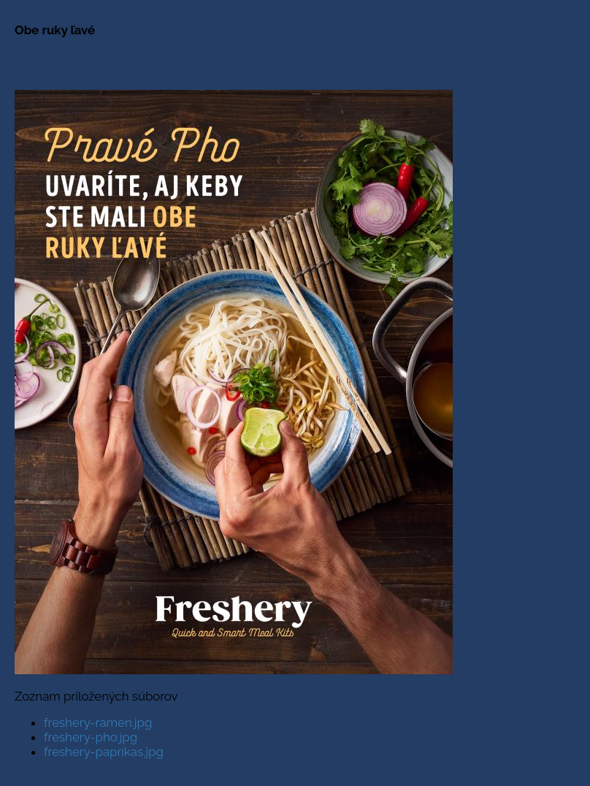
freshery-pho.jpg (90, 737)
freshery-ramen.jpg (98, 722)
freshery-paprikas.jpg (104, 751)
